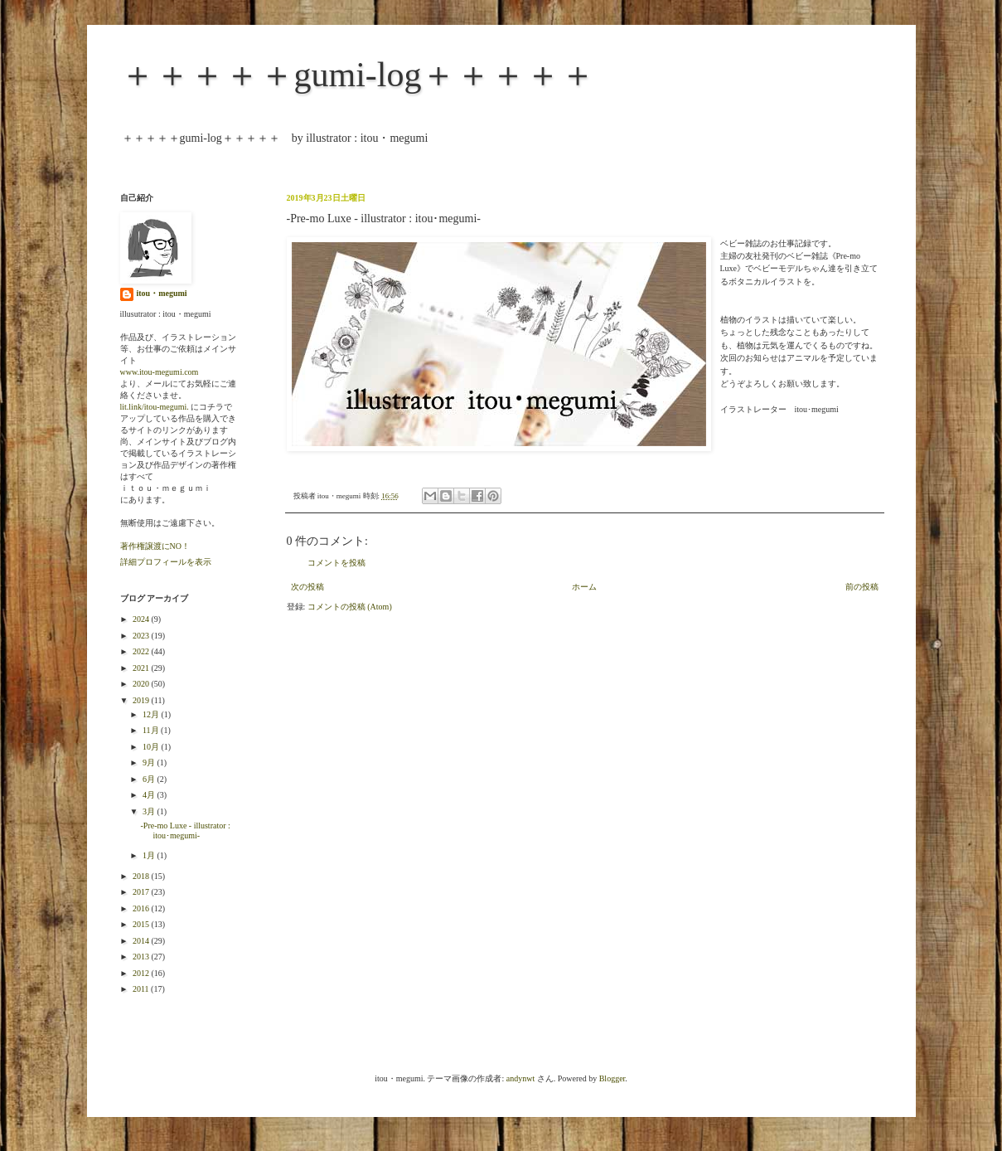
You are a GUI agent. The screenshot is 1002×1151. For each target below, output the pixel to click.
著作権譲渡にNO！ (155, 546)
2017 (142, 891)
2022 (142, 651)
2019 (142, 700)
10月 (152, 746)
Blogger (612, 1078)
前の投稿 (862, 586)
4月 (150, 794)
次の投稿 (307, 586)
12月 (152, 714)
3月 (150, 811)
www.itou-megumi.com (159, 371)
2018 (142, 876)
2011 (142, 988)
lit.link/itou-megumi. (154, 406)
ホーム (584, 586)
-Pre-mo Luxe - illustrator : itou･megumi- (185, 830)
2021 (142, 668)
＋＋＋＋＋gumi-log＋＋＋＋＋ (358, 75)
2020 (142, 683)
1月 (150, 855)
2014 (142, 940)
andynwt (520, 1078)
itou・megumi (162, 293)
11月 (152, 730)
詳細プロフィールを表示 (165, 561)
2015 (142, 924)
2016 (142, 908)
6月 (150, 779)
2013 (142, 956)
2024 (142, 619)
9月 (150, 762)
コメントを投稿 (336, 562)
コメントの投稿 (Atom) (349, 606)
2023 (142, 635)
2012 (142, 973)
